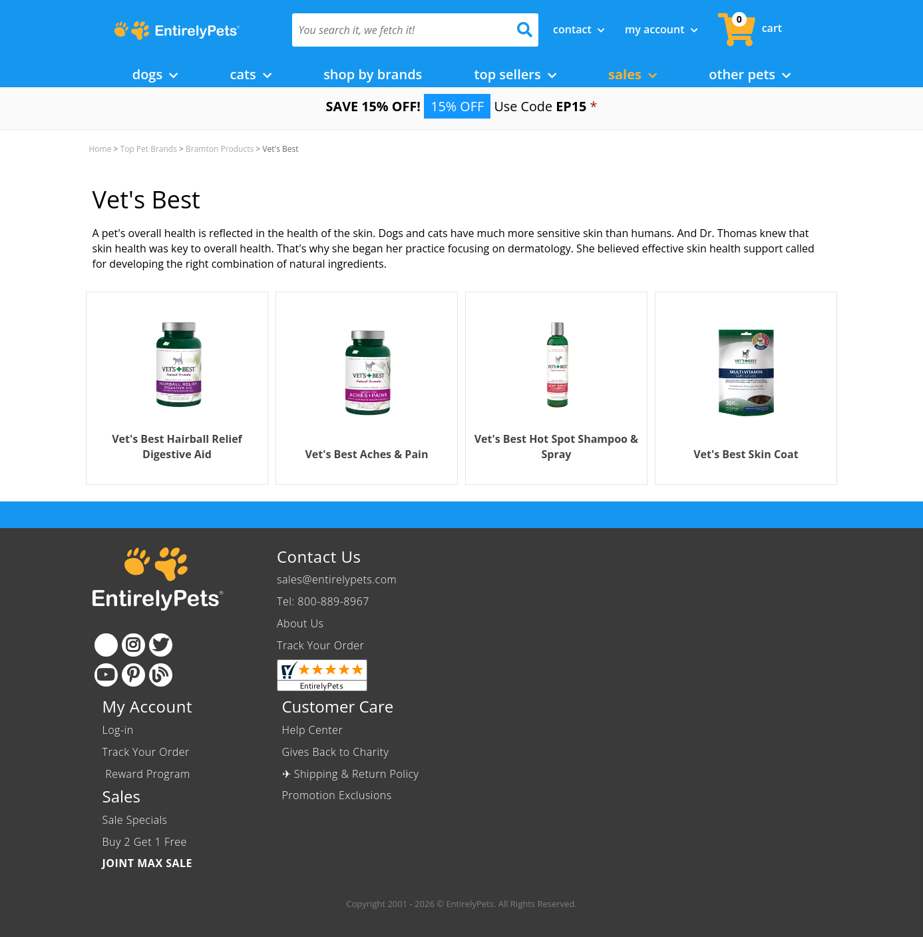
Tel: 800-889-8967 (323, 601)
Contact (579, 29)
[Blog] (160, 675)
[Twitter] (160, 645)
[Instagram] (133, 645)
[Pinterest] (133, 675)
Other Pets (750, 74)
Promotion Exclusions (337, 795)
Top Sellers (515, 74)
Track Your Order (320, 645)
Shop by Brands (372, 74)
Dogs (155, 74)
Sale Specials (135, 819)
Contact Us (319, 556)
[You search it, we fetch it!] (397, 30)
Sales (632, 74)
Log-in (118, 730)
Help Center (312, 730)
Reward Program (148, 774)
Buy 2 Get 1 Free (144, 841)
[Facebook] (106, 645)
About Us (300, 623)
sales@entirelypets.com (337, 579)
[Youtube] (106, 675)
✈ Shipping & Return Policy (350, 774)
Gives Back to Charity (335, 752)
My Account (661, 29)
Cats (251, 74)
